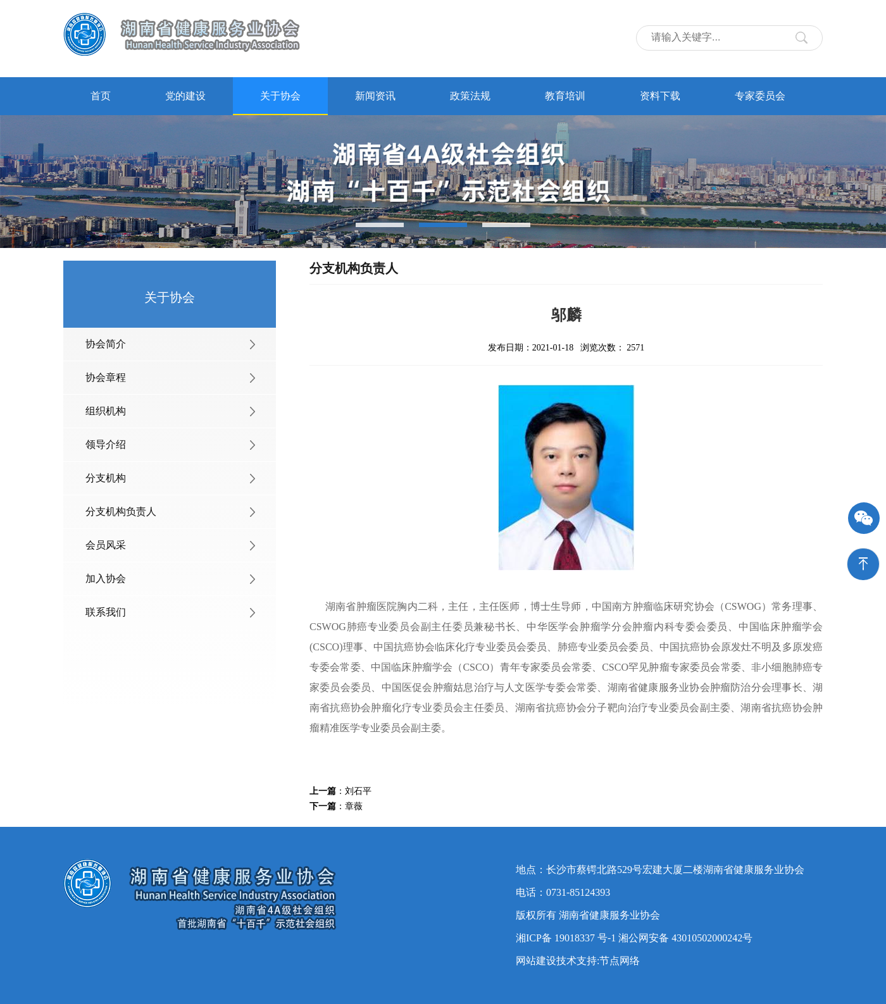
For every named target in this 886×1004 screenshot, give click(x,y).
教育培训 (565, 95)
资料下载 (660, 95)
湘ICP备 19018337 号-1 (566, 938)
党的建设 (185, 95)
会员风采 (105, 545)
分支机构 (105, 478)
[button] (380, 225)
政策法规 (470, 95)
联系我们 (105, 612)
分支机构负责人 (120, 511)
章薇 (354, 806)
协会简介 (105, 343)
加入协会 (105, 578)
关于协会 (280, 95)
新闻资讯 (375, 95)
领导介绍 (105, 444)
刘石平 (358, 791)
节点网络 (619, 960)
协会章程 (105, 377)
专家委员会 (760, 95)
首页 (100, 95)
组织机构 (105, 411)
